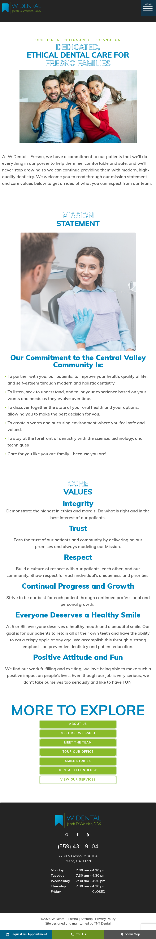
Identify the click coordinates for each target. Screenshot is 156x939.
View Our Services (78, 779)
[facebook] (77, 835)
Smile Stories (78, 761)
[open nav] (148, 8)
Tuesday (57, 875)
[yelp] (88, 835)
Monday (57, 870)
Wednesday (60, 881)
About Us (78, 724)
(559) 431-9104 (78, 846)
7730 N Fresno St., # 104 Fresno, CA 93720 (78, 858)
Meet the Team (78, 742)
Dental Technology (78, 770)
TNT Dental (102, 923)
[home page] (21, 8)
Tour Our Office (78, 751)
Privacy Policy (105, 918)
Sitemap (87, 918)
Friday (56, 891)
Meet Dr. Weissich (78, 733)
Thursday (58, 886)
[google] (67, 835)
